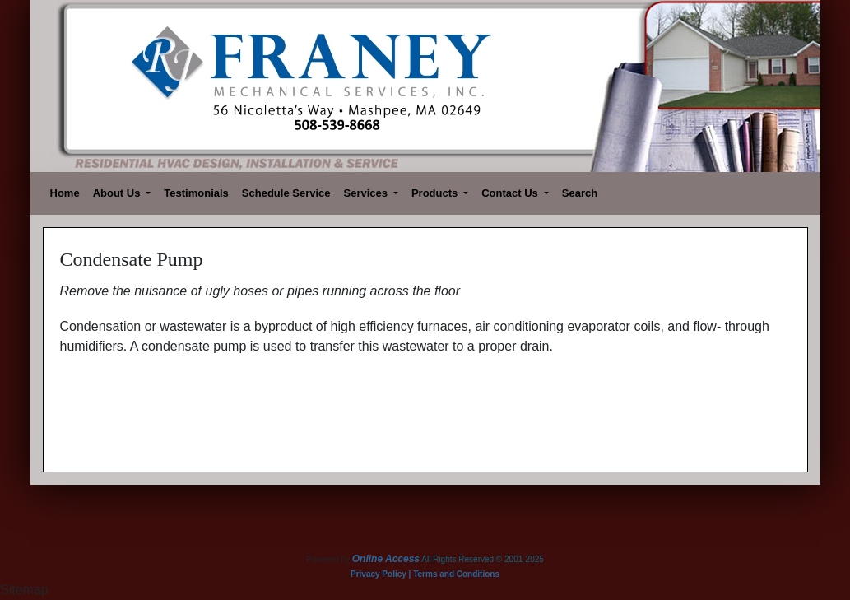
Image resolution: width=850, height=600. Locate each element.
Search (579, 193)
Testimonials (196, 193)
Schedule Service (286, 193)
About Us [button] (118, 193)
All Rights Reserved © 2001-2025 (482, 559)
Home (65, 193)
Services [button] (367, 193)
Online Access (386, 559)
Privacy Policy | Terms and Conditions (425, 574)
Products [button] (436, 193)
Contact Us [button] (511, 193)
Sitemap (24, 590)
